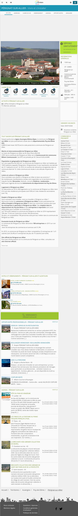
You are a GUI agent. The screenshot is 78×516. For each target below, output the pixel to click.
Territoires (15, 490)
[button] (68, 47)
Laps (65, 169)
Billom (65, 143)
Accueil (4, 490)
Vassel (65, 213)
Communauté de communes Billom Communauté (70, 76)
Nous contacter (9, 505)
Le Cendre (67, 150)
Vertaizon (66, 215)
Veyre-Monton (68, 217)
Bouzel (65, 145)
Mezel (65, 177)
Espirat (66, 167)
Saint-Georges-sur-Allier (67, 203)
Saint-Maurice (68, 211)
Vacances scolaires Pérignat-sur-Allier (70, 131)
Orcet (65, 182)
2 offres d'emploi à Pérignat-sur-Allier (16, 104)
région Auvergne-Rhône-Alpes (26, 139)
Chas (65, 152)
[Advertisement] (39, 27)
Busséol (66, 147)
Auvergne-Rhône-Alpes (70, 85)
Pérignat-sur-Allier (55, 490)
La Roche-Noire (68, 196)
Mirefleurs (67, 179)
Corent (65, 156)
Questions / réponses (30, 505)
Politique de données (30, 513)
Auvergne (26, 490)
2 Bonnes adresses (9, 106)
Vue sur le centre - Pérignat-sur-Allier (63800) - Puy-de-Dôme (38, 83)
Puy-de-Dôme (69, 81)
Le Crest (66, 162)
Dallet (65, 164)
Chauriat (66, 154)
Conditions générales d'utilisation (30, 509)
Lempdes (66, 171)
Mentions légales (9, 508)
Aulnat (65, 141)
